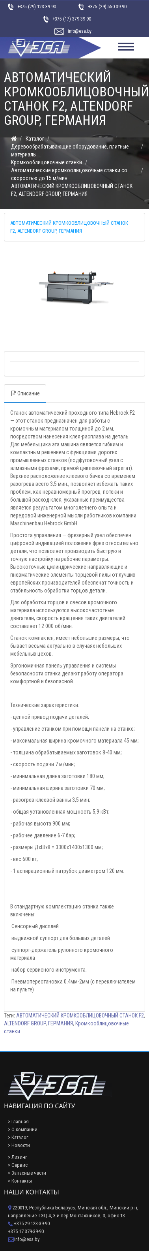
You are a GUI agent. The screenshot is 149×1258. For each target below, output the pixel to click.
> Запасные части (27, 1173)
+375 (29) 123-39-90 (36, 6)
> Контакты (20, 1181)
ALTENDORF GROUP (25, 1023)
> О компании (22, 1129)
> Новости (19, 1145)
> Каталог (18, 1137)
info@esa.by (79, 31)
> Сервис (18, 1165)
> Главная (18, 1121)
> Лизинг (17, 1157)
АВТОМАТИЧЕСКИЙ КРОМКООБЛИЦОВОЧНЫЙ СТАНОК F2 (80, 1015)
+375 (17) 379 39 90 (71, 19)
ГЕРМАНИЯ (60, 1023)
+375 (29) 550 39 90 (107, 6)
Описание (25, 393)
